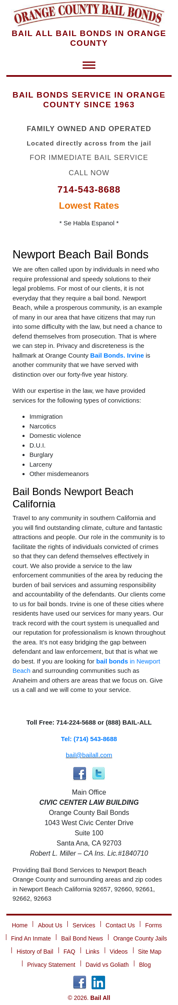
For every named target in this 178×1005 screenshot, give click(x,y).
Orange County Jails (140, 938)
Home (20, 925)
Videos (119, 951)
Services (83, 925)
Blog (145, 964)
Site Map (149, 951)
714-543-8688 (88, 189)
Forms (153, 925)
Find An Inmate (31, 938)
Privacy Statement (51, 964)
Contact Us (120, 925)
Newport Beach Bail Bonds (80, 254)
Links (93, 951)
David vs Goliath (107, 964)
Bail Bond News (82, 938)
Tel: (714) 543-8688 (89, 738)
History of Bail (35, 951)
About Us (50, 925)
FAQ (69, 951)
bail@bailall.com (89, 755)
